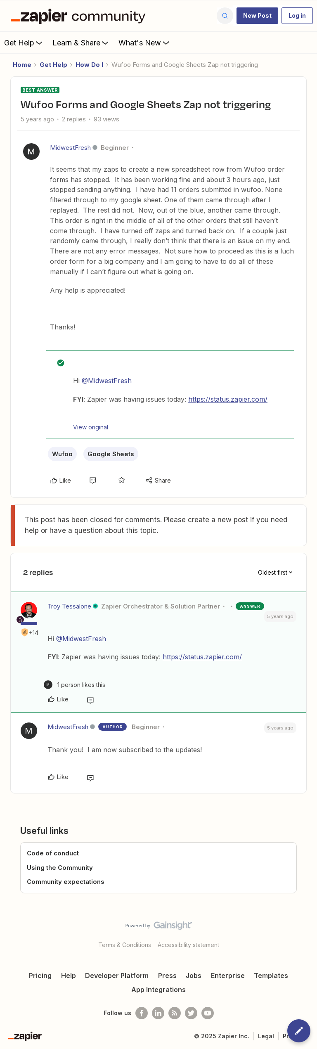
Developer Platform (117, 975)
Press (167, 975)
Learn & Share (81, 42)
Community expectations (65, 882)
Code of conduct (53, 853)
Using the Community (60, 867)
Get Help (24, 42)
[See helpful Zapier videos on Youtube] (207, 1013)
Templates (271, 975)
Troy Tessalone (69, 606)
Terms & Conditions (124, 944)
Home (22, 65)
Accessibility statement (188, 944)
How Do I (89, 65)
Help (68, 975)
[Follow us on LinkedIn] (158, 1013)
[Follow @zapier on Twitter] (191, 1013)
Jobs (193, 975)
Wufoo (62, 454)
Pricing (40, 975)
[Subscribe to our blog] (174, 1013)
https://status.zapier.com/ (227, 399)
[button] (257, 15)
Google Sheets (111, 454)
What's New (144, 42)
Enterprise (228, 975)
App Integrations (158, 989)
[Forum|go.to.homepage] (80, 15)
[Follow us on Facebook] (141, 1013)
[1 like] (74, 684)
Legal (266, 1036)
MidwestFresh (70, 148)
